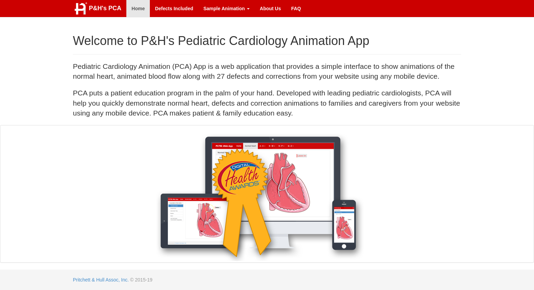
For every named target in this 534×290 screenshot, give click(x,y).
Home (138, 8)
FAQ (296, 8)
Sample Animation (226, 8)
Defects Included (174, 8)
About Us (270, 8)
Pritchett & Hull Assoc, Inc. (101, 280)
